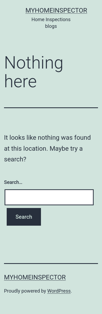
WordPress (59, 291)
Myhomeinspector (56, 10)
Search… (13, 182)
